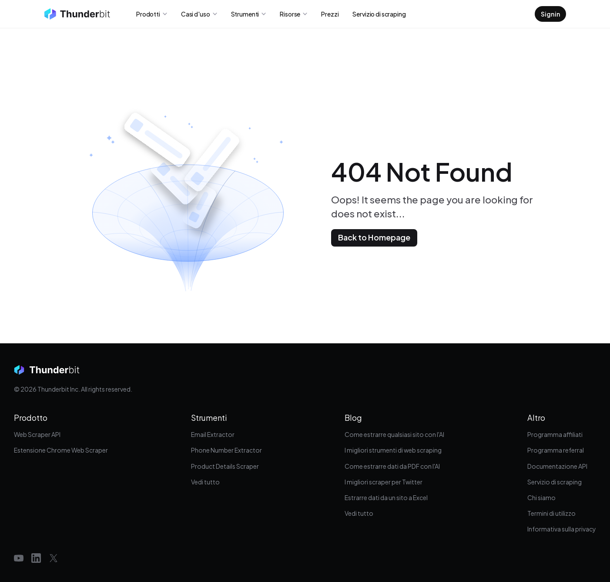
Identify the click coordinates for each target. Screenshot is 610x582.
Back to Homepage (374, 237)
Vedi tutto (205, 481)
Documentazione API (557, 466)
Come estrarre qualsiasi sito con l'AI (394, 434)
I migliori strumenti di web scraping (393, 450)
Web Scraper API (37, 434)
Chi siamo (541, 497)
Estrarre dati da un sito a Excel (386, 497)
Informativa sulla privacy (561, 528)
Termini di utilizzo (551, 513)
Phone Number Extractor (226, 450)
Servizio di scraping (554, 481)
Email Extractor (213, 434)
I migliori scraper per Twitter (383, 481)
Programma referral (555, 450)
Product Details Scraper (225, 466)
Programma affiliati (555, 434)
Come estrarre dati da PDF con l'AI (392, 466)
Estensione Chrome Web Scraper (61, 450)
